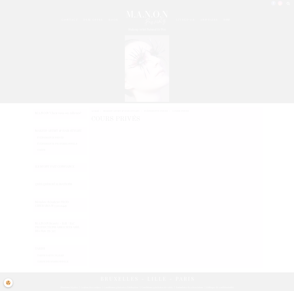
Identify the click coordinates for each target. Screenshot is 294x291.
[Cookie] (8, 282)
